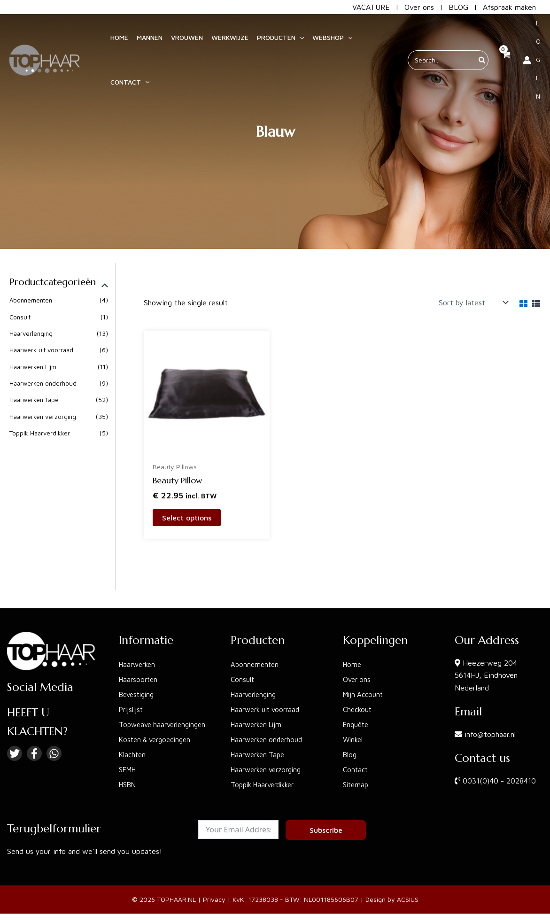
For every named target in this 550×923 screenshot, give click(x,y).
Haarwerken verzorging (44, 417)
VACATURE (371, 7)
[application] (295, 36)
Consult (20, 317)
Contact (356, 756)
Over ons (419, 7)
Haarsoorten (139, 666)
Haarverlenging (32, 334)
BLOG (458, 7)
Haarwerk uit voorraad (43, 351)
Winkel (354, 726)
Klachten (133, 756)
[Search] (482, 59)
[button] (276, 36)
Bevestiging (138, 681)
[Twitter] (14, 740)
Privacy (214, 901)
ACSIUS (407, 901)
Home (353, 651)
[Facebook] (34, 740)
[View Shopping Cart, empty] (505, 59)
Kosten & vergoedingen (158, 741)
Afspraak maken (509, 7)
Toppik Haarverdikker (40, 434)
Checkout (358, 696)
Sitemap (357, 771)
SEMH (129, 771)
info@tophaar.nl (490, 721)
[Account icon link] (532, 59)
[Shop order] (472, 302)
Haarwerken (139, 651)
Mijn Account (365, 681)
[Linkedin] (54, 740)
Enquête (357, 711)
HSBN (129, 786)
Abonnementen (32, 300)
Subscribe (326, 832)
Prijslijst (132, 696)
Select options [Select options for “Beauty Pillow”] (186, 517)
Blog (350, 741)
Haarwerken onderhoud (44, 384)
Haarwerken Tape (35, 400)
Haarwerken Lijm (34, 367)
